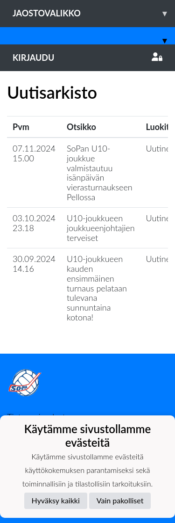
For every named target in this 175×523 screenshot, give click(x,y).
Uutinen (160, 148)
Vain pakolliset (120, 500)
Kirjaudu (87, 57)
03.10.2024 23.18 (34, 223)
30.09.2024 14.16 (34, 264)
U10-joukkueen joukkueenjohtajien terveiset (101, 227)
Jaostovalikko (94, 13)
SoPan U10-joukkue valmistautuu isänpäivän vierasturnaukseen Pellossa (100, 172)
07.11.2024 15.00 (34, 153)
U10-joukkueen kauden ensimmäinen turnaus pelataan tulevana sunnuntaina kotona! (97, 288)
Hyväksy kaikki (56, 500)
